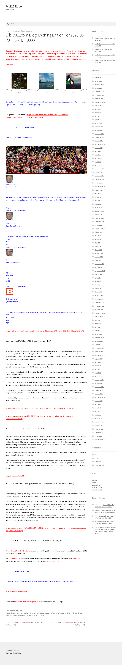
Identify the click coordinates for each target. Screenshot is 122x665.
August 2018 (98, 401)
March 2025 (98, 123)
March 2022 (98, 250)
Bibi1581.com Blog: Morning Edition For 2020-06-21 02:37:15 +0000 (69, 623)
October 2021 (99, 267)
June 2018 (98, 408)
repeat (15, 615)
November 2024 (99, 137)
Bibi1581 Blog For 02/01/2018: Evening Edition (105, 531)
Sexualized (21, 615)
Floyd (58, 613)
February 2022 (99, 253)
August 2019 (98, 359)
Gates (96, 458)
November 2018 (99, 390)
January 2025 (99, 130)
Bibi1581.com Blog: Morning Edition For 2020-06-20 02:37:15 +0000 (25, 623)
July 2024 (98, 151)
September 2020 (100, 313)
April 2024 (98, 162)
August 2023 (98, 190)
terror (37, 615)
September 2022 (100, 229)
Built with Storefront (13, 653)
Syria (33, 615)
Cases (34, 613)
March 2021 (98, 292)
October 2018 (99, 394)
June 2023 (98, 197)
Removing (9, 615)
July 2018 (98, 404)
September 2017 (100, 439)
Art (96, 455)
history (68, 613)
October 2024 (99, 141)
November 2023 (99, 179)
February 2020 (99, 338)
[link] (8, 192)
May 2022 (97, 243)
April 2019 (98, 373)
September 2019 (100, 355)
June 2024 (98, 155)
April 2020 (98, 331)
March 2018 (98, 418)
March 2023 (98, 208)
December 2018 (99, 387)
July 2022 (98, 236)
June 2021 (98, 281)
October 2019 (99, 352)
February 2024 (99, 169)
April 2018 (98, 415)
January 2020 (99, 341)
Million (74, 613)
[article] (46, 252)
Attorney (19, 613)
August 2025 (98, 106)
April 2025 (98, 120)
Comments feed (97, 487)
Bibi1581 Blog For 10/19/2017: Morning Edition (105, 511)
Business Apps (99, 510)
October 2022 (99, 225)
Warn (44, 615)
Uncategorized (17, 611)
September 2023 (100, 186)
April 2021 (98, 288)
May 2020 (97, 327)
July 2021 (98, 278)
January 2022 (99, 257)
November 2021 (99, 264)
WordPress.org (97, 490)
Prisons (79, 613)
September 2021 (100, 271)
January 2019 (99, 383)
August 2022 (98, 232)
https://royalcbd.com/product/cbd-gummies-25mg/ (105, 528)
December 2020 (99, 302)
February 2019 (99, 380)
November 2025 (99, 95)
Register (95, 480)
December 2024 (99, 134)
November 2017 (99, 432)
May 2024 (97, 158)
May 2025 (97, 116)
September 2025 (100, 102)
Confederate (40, 613)
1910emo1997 (27, 31)
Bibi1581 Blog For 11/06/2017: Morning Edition (105, 523)
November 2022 (99, 222)
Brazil (29, 613)
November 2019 (99, 348)
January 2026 (99, 88)
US (41, 615)
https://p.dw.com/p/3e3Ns (15, 476)
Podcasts (98, 461)
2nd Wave (12, 613)
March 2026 (98, 81)
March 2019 (98, 376)
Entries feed (96, 485)
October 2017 (99, 436)
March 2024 (98, 165)
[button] (46, 202)
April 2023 (98, 204)
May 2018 (97, 411)
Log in (94, 483)
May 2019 (97, 369)
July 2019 (98, 362)
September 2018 (100, 397)
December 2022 (99, 218)
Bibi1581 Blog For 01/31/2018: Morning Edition (104, 506)
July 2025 (98, 109)
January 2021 (99, 299)
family (54, 613)
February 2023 (99, 211)
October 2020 (99, 309)
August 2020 (98, 316)
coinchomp (98, 516)
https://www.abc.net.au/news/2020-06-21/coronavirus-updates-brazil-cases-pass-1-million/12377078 (42, 408)
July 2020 (98, 320)
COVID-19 (48, 613)
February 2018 (99, 422)
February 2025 (99, 127)
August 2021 (98, 274)
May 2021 (97, 285)
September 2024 (100, 144)
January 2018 (99, 425)
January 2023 (99, 214)
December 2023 (99, 176)
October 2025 (99, 99)
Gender (63, 613)
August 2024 (98, 148)
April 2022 (98, 246)
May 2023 (97, 200)
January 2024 (99, 172)
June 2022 (98, 239)
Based (25, 613)
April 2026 (98, 77)
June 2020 (98, 324)
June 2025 (98, 113)
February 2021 (99, 295)
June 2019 (98, 366)
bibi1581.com (15, 6)
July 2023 (98, 193)
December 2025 (99, 92)
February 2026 (99, 84)
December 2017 (99, 429)
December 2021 (99, 260)
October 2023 (99, 183)
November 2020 (99, 306)
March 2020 (98, 334)
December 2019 (99, 345)
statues (28, 615)
